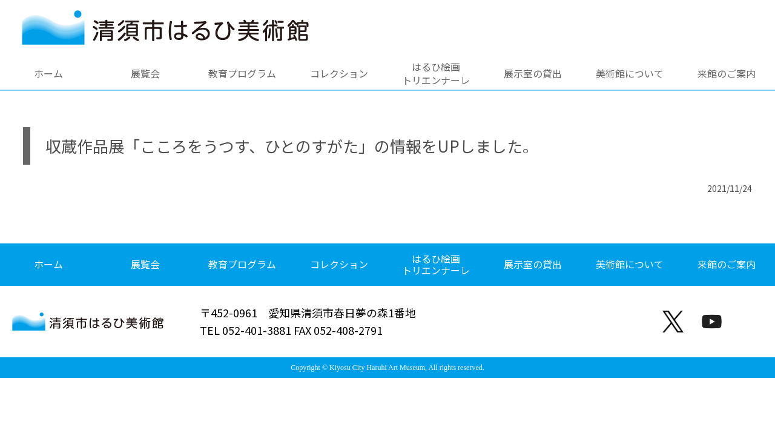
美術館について (630, 73)
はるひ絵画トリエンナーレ (436, 73)
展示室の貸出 (533, 73)
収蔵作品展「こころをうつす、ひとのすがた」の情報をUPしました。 (291, 145)
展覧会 (145, 73)
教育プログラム (242, 73)
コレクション (339, 73)
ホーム (48, 73)
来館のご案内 (727, 73)
